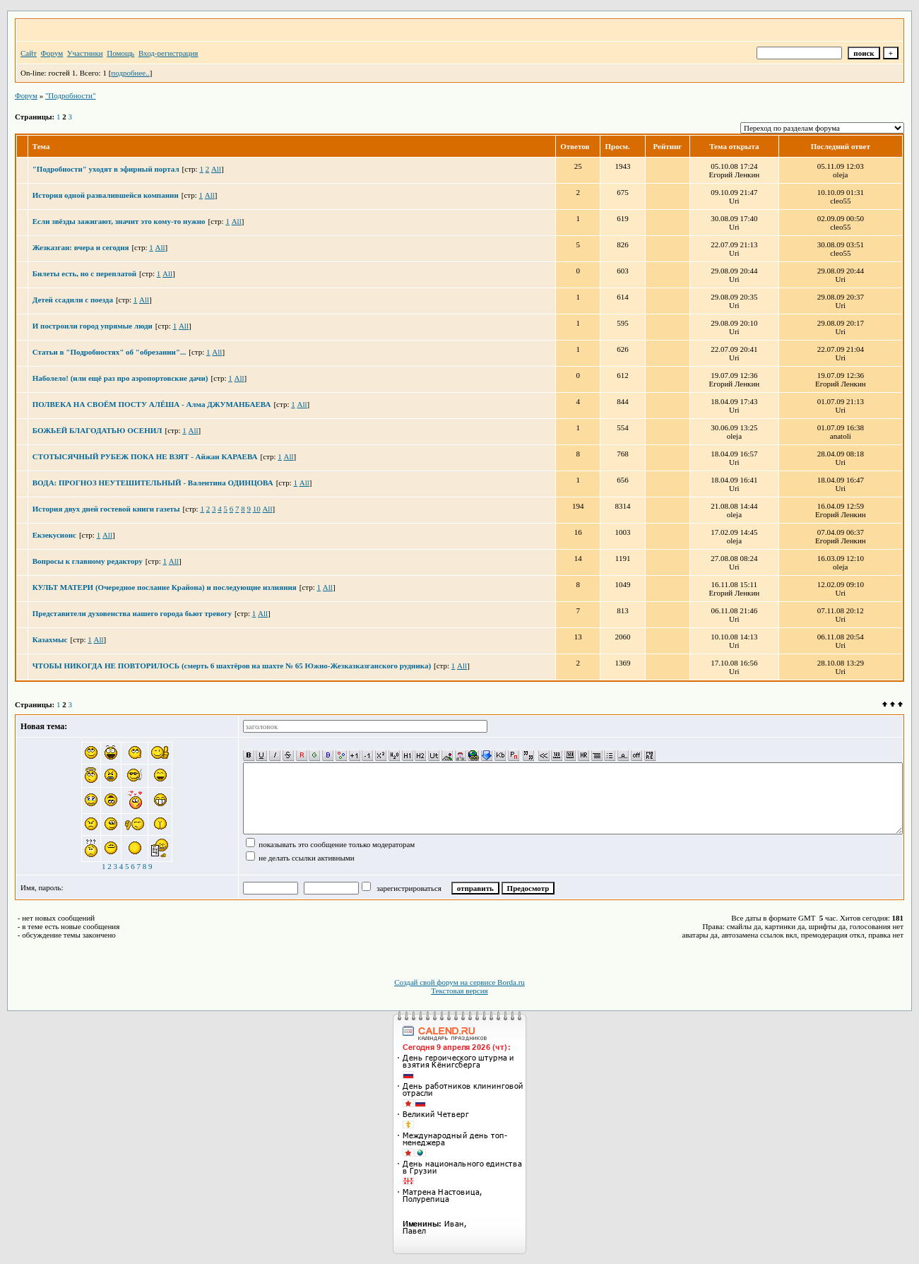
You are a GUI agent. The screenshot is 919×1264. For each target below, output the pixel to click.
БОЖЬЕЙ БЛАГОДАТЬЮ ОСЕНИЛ (97, 430)
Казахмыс (50, 639)
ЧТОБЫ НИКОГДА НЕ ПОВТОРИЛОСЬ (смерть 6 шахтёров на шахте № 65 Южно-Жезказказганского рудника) (231, 665)
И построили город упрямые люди (92, 325)
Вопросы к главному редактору (87, 561)
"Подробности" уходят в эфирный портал (105, 169)
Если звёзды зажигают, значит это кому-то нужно (119, 221)
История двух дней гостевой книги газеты (106, 508)
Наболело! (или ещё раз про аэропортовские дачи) (120, 378)
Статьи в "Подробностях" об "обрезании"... (109, 352)
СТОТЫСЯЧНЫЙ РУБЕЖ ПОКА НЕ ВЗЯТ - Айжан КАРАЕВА (145, 456)
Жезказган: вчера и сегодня (80, 247)
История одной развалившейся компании (105, 195)
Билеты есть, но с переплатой (84, 273)
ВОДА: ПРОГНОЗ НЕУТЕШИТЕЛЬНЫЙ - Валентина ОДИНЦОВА (152, 482)
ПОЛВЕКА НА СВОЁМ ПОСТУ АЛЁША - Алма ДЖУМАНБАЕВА (151, 404)
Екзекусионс (54, 535)
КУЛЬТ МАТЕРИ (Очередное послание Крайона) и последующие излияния (164, 587)
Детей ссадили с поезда (72, 299)
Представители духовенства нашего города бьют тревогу (132, 613)
